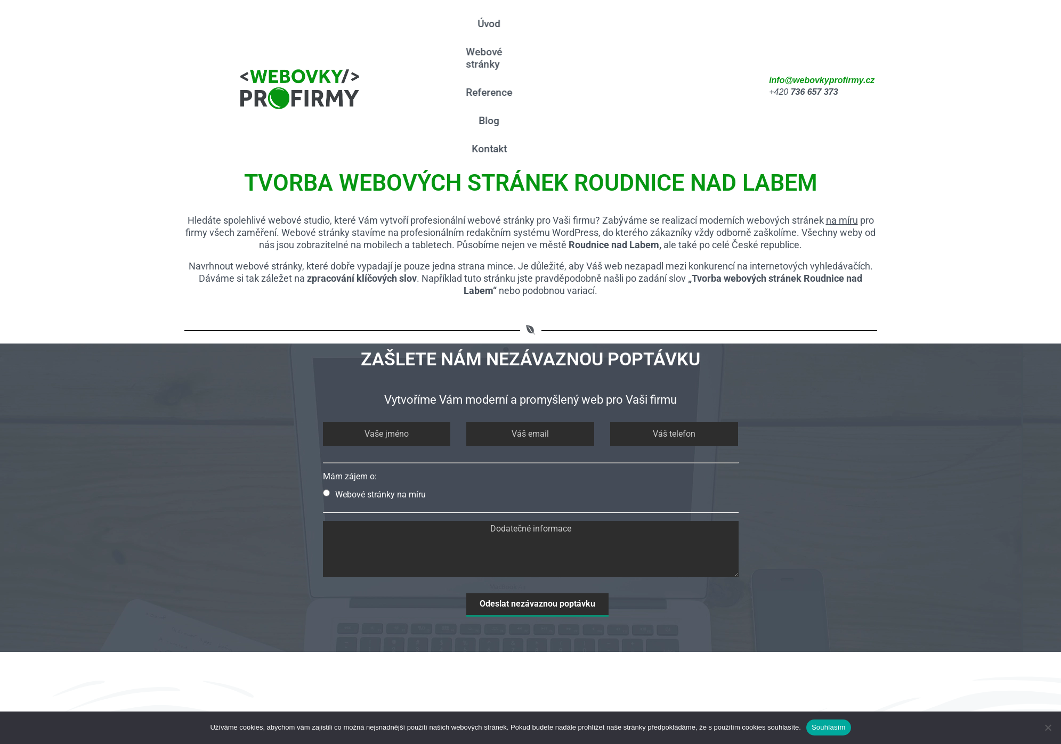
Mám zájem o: (350, 372)
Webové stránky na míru (374, 391)
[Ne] (1047, 727)
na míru (842, 116)
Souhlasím (829, 727)
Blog (672, 34)
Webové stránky (548, 34)
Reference (623, 34)
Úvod (484, 34)
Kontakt (716, 34)
